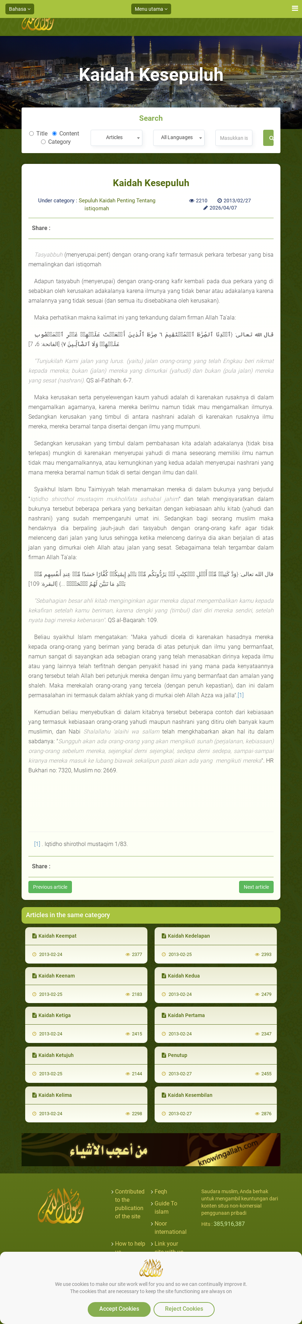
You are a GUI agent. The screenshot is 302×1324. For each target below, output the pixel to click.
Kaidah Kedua (181, 976)
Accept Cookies (119, 1308)
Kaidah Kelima (52, 1095)
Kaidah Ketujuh (53, 1055)
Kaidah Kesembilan (187, 1095)
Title (38, 133)
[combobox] (116, 138)
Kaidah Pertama (183, 1015)
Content (65, 133)
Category (56, 141)
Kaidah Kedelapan (186, 936)
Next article (256, 887)
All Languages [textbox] (177, 137)
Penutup (174, 1055)
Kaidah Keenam (53, 976)
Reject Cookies (184, 1308)
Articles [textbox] (114, 137)
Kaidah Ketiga (51, 1015)
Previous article (50, 887)
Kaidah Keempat (54, 936)
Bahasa (20, 9)
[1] (241, 695)
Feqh (161, 1191)
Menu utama (151, 9)
